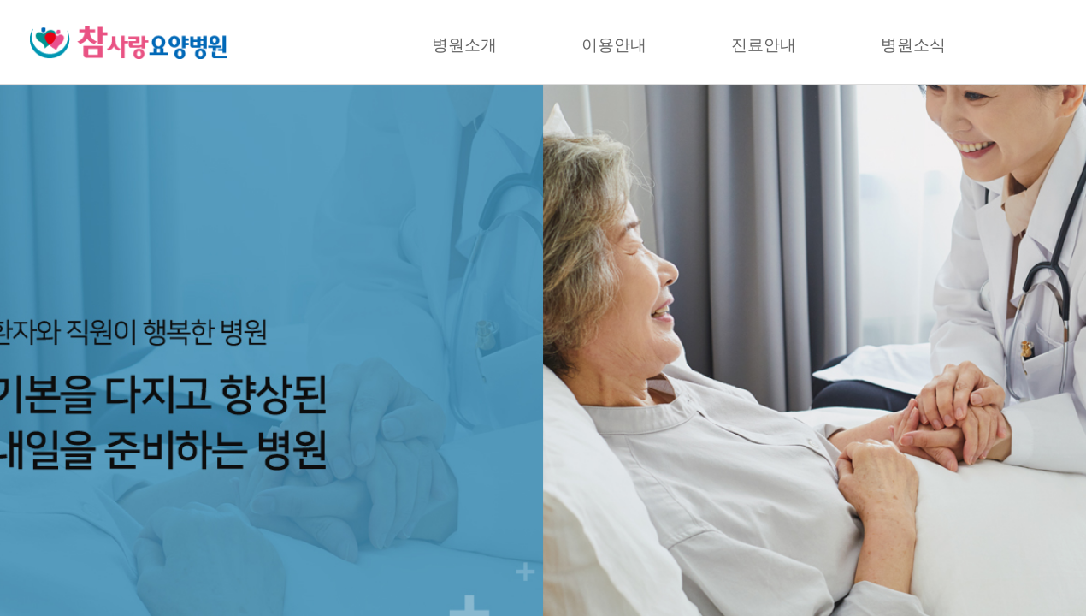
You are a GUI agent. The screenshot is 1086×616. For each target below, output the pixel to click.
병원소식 (913, 45)
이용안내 (613, 45)
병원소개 (464, 45)
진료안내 (763, 45)
